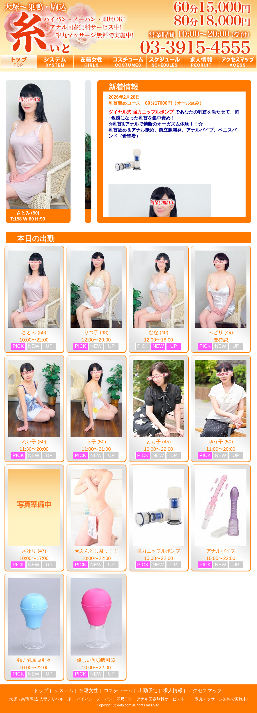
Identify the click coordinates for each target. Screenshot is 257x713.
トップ (41, 690)
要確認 (221, 340)
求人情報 (172, 690)
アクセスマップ (205, 690)
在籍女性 (88, 690)
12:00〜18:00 (158, 340)
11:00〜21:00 (96, 449)
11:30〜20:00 (34, 449)
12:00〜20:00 (96, 340)
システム (63, 690)
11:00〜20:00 (220, 449)
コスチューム (118, 690)
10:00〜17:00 (34, 558)
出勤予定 (148, 690)
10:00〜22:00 (34, 340)
